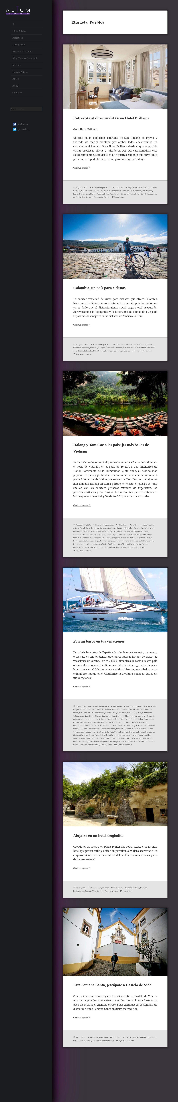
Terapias (150, 205)
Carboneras (117, 736)
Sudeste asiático (81, 569)
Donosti (102, 740)
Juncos (82, 553)
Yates (95, 775)
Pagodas (93, 559)
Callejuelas (104, 736)
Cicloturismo (79, 361)
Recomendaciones (22, 54)
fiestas (101, 1081)
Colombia (99, 361)
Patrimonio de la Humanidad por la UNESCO (125, 364)
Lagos (89, 553)
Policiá (101, 566)
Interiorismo (98, 202)
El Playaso (112, 740)
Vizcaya (87, 775)
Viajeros (140, 771)
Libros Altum (20, 74)
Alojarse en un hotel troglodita (107, 868)
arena (76, 733)
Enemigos (107, 550)
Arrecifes (84, 733)
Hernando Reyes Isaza (105, 195)
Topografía (112, 367)
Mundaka (121, 756)
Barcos (125, 543)
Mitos (104, 756)
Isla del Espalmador (101, 749)
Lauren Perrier (113, 202)
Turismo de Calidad (83, 208)
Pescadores (133, 562)
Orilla (91, 759)
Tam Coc (95, 569)
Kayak (91, 752)
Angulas (141, 195)
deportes (109, 361)
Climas (90, 361)
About (15, 88)
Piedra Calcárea (148, 562)
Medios (16, 67)
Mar (131, 752)
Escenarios (78, 743)
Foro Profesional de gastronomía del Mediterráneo (111, 746)
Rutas (15, 81)
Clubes (76, 740)
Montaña (119, 361)
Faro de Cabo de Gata (117, 743)
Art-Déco (150, 195)
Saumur (100, 923)
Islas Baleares (139, 749)
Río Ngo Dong (132, 566)
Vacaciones (124, 367)
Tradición (121, 771)
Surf (114, 771)
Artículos (17, 40)
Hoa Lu (116, 550)
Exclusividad (129, 199)
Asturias (77, 199)
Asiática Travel (96, 543)
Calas (95, 736)
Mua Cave (103, 556)
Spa (143, 205)
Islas (128, 749)
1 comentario (103, 208)
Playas (130, 202)
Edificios (77, 550)
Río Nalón (106, 205)
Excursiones (100, 743)
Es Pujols (148, 740)
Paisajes (130, 361)
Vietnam (114, 569)
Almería (134, 730)
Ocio (84, 759)
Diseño (118, 199)
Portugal (110, 1081)
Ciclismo (142, 358)
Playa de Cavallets (109, 762)
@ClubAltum (21, 132)
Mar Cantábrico (142, 752)
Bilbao (113, 733)
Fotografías (18, 47)
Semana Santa (132, 1081)
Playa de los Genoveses (130, 762)
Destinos (127, 546)
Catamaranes (130, 736)
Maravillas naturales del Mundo (120, 553)
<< (13, 26)
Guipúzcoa (85, 749)
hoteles (87, 202)
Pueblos (138, 202)
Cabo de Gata (123, 733)
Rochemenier (88, 923)
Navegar (152, 756)
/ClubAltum (20, 127)
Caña (132, 543)
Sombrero (151, 566)
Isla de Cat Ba (139, 550)
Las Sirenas (100, 752)
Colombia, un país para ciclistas (108, 301)
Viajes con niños (128, 923)
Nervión (77, 759)
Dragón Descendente (143, 546)
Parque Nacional (116, 559)
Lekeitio (111, 752)
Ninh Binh (127, 556)
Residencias (79, 205)
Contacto (17, 95)
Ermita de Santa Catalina (130, 740)
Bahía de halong (113, 543)
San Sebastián (95, 771)
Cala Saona (85, 736)
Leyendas (98, 553)
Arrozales (78, 543)
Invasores (126, 550)
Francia (139, 920)
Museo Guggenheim (137, 756)
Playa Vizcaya (105, 765)
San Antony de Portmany (127, 768)
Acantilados (147, 540)
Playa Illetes (91, 765)
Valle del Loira (112, 923)
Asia (86, 543)
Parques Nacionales (145, 361)
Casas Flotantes (144, 543)
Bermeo (105, 733)
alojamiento (145, 730)
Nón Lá (136, 556)
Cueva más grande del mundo (107, 546)
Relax (146, 202)
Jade (75, 553)
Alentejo (139, 1078)
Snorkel (107, 771)
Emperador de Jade (92, 550)
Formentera (79, 746)
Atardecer (95, 733)
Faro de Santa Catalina (140, 743)
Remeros (119, 566)
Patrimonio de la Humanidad (87, 364)
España (88, 743)
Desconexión (107, 199)
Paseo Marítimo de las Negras (122, 759)
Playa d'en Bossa (90, 762)
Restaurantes (93, 205)
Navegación (114, 556)
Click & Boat (144, 736)
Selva (103, 367)
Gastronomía (142, 199)
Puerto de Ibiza (145, 765)
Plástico (85, 566)
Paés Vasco (100, 759)
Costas (84, 740)
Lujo (123, 202)
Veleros (131, 771)
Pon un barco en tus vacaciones (107, 662)
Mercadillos (94, 756)
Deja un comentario (144, 367)
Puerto (133, 765)
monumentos (90, 556)
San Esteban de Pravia (129, 205)
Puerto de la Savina (83, 768)
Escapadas (84, 1081)
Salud (114, 205)
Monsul (111, 756)
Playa (151, 364)
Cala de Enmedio (140, 733)
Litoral (119, 752)
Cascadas (77, 546)
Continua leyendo (82, 176)
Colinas (87, 546)
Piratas (76, 566)
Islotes (150, 550)
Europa (93, 1081)
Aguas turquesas (93, 730)
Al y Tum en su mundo (25, 61)
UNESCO (104, 569)
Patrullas (122, 562)
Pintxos (77, 762)
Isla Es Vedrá (118, 749)
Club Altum (19, 33)
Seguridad (94, 367)
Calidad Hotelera (91, 199)
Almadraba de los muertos (116, 730)
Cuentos (93, 740)
